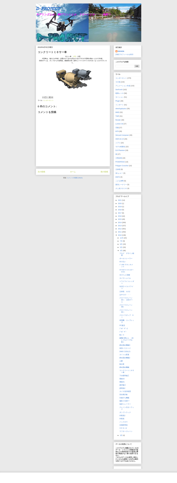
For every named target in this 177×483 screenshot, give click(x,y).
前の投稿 (104, 172)
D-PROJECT (48, 8)
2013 (120, 226)
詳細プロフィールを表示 (124, 54)
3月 (121, 435)
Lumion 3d (119, 124)
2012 (120, 229)
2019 (120, 207)
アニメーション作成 (122, 86)
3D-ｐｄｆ (119, 173)
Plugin (117, 101)
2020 (120, 203)
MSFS (117, 177)
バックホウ (123, 422)
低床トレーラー (125, 404)
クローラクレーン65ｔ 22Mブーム (126, 300)
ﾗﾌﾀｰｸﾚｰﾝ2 (123, 428)
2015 (120, 219)
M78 (117, 131)
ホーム (73, 172)
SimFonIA (119, 89)
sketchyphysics (120, 108)
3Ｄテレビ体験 (124, 275)
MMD (117, 112)
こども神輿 (119, 181)
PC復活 (122, 325)
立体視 (117, 169)
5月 (121, 247)
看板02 (122, 379)
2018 (120, 210)
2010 (120, 235)
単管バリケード (125, 348)
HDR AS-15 (119, 139)
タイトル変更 (124, 355)
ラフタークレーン (125, 431)
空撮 (117, 128)
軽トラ (121, 335)
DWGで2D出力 (124, 351)
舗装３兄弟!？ (124, 401)
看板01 (122, 382)
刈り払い (122, 261)
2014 (120, 222)
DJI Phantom (120, 150)
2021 (120, 200)
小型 (74, 56)
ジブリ (117, 143)
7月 (121, 241)
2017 (120, 213)
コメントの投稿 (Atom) (75, 178)
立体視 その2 (124, 291)
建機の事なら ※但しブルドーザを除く (126, 340)
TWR (117, 116)
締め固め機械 (124, 367)
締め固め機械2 (124, 358)
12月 (122, 238)
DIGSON (121, 51)
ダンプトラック (125, 412)
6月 (121, 244)
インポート (119, 105)
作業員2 (122, 415)
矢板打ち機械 (124, 398)
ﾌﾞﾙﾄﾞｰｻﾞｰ (123, 332)
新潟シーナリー (121, 184)
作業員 (121, 419)
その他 (117, 82)
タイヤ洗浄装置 (125, 391)
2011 (120, 232)
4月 (121, 250)
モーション (119, 97)
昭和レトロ (119, 93)
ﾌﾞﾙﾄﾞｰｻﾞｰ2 (123, 328)
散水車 (121, 364)
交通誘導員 (123, 425)
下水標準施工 (124, 376)
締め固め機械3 (124, 345)
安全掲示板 (123, 394)
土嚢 (121, 361)
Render (118, 120)
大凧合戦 (118, 158)
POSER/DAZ (120, 162)
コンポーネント (48, 100)
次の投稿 (41, 172)
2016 (120, 216)
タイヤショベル (125, 278)
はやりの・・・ (125, 295)
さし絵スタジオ (121, 188)
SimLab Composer (122, 135)
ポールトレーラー (125, 258)
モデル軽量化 (120, 147)
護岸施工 (122, 385)
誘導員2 (122, 388)
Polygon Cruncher (121, 166)
